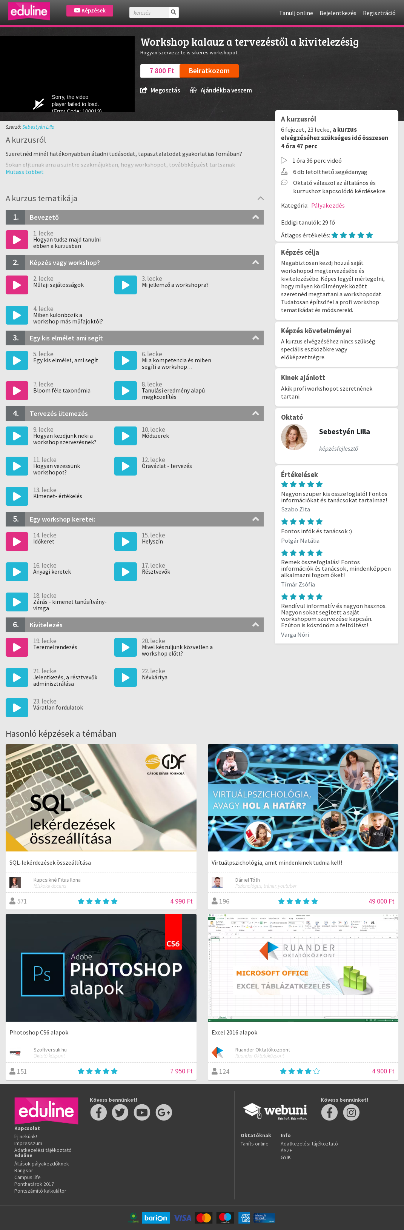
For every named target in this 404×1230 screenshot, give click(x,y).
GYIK (286, 1157)
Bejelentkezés (338, 13)
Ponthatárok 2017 (34, 1184)
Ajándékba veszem (221, 90)
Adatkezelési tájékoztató (43, 1150)
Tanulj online (296, 13)
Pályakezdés (328, 205)
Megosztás (160, 90)
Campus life (27, 1177)
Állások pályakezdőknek (41, 1163)
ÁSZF (286, 1150)
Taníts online (255, 1143)
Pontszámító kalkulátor (40, 1190)
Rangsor (23, 1170)
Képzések (90, 10)
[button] (25, 171)
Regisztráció (379, 13)
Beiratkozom (209, 70)
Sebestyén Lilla (38, 126)
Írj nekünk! (25, 1136)
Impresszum (28, 1143)
